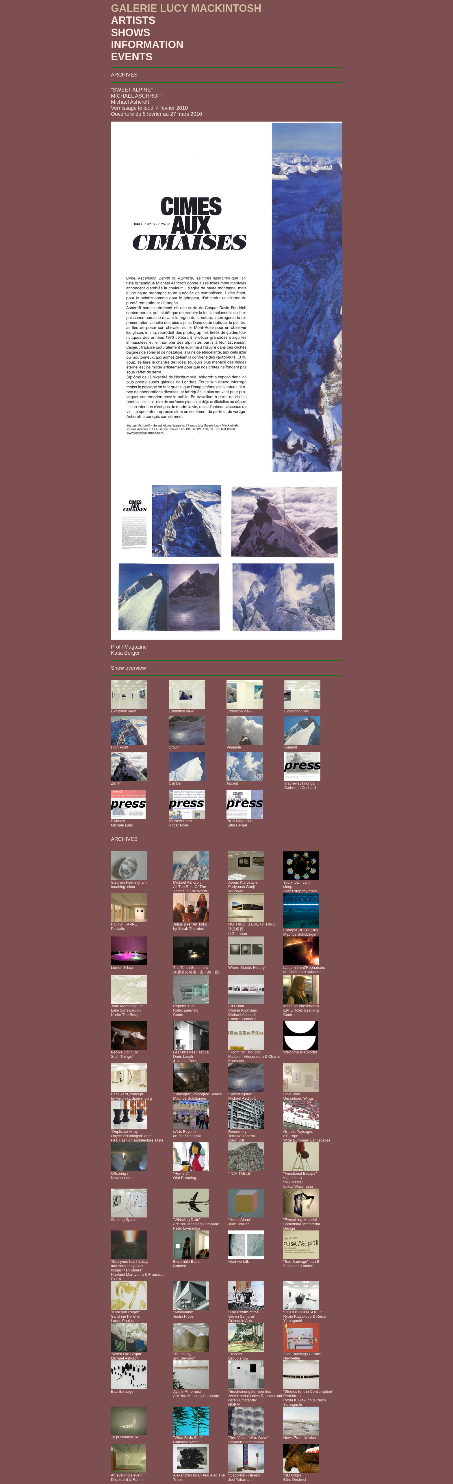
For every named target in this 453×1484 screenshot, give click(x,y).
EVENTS (132, 57)
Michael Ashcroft (130, 102)
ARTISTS (133, 20)
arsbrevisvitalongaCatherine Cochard (300, 785)
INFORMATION (147, 45)
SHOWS (130, 32)
